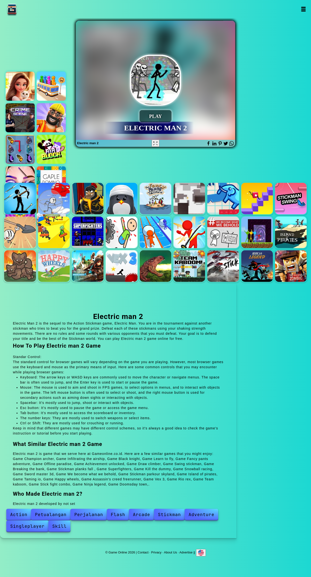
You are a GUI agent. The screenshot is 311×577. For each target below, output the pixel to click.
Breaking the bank (20, 232)
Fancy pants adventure (155, 198)
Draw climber (257, 198)
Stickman (169, 514)
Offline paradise (189, 198)
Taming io (20, 266)
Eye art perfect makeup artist (20, 180)
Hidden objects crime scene (20, 117)
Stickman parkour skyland (257, 232)
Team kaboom (189, 266)
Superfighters (88, 232)
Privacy (156, 552)
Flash (118, 514)
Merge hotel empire (20, 86)
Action (18, 514)
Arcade (141, 514)
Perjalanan (88, 514)
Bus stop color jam (51, 86)
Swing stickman (291, 198)
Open (303, 9)
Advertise (185, 552)
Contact (143, 552)
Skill (59, 526)
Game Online (27, 9)
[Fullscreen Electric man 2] (155, 143)
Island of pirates (291, 232)
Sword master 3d (189, 232)
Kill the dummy (121, 232)
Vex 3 (121, 266)
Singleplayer (27, 526)
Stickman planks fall (54, 232)
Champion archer (20, 198)
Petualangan (51, 514)
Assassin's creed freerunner (88, 266)
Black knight (88, 198)
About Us (170, 552)
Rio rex (155, 266)
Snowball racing (155, 232)
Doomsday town (291, 266)
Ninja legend (257, 266)
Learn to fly (121, 198)
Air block (51, 149)
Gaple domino (51, 180)
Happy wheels (54, 266)
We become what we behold (223, 232)
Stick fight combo (223, 266)
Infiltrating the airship (54, 198)
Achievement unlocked (223, 198)
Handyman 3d (51, 117)
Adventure (201, 514)
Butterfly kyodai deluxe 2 (20, 149)
